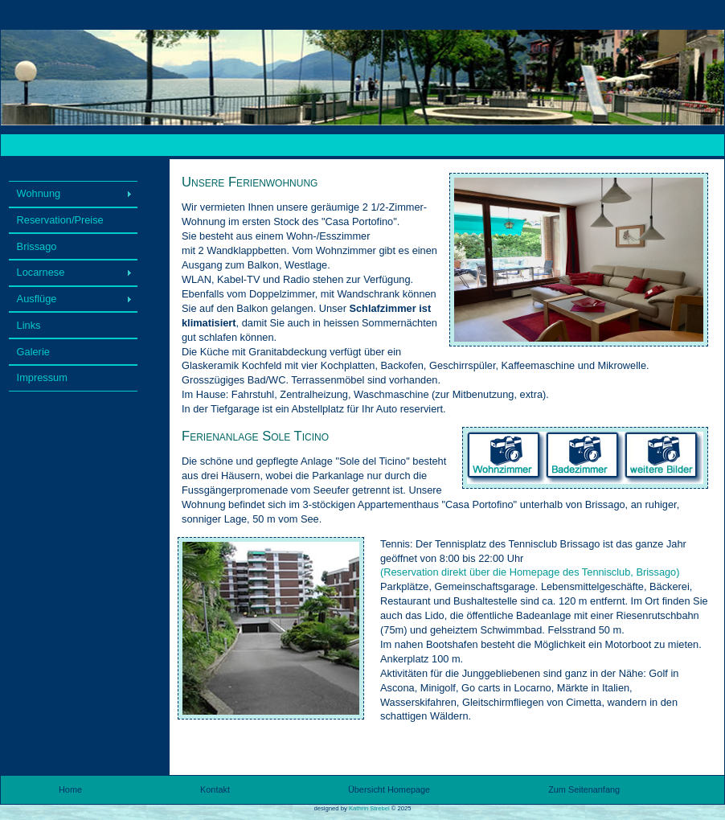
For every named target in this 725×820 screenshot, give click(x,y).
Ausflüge (37, 299)
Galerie (33, 352)
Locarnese (41, 272)
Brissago (37, 246)
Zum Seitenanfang (584, 789)
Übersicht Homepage (389, 789)
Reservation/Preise (60, 220)
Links (29, 325)
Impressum (42, 377)
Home (70, 789)
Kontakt (215, 789)
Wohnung (39, 193)
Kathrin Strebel (369, 808)
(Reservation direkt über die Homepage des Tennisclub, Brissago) (530, 572)
